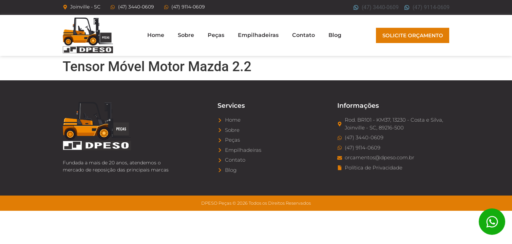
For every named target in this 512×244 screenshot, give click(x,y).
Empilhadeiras (258, 35)
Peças (216, 35)
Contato (303, 35)
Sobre (186, 35)
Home (155, 35)
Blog (334, 35)
